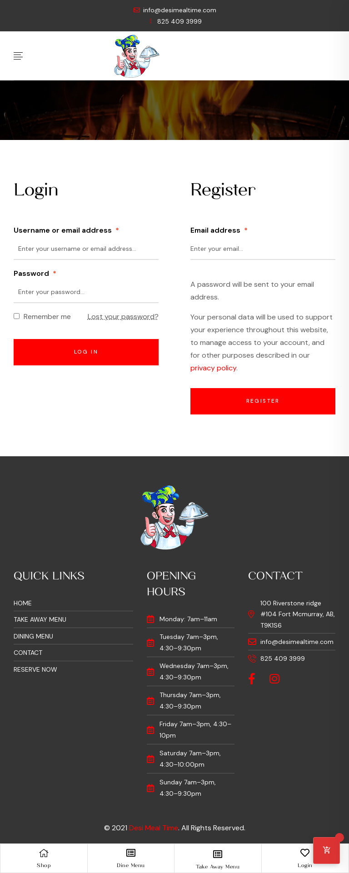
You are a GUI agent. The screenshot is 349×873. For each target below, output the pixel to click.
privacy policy (213, 368)
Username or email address (66, 230)
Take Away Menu (217, 866)
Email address (219, 230)
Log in (86, 351)
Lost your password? (123, 316)
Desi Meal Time (153, 828)
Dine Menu (131, 865)
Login (305, 865)
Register (263, 400)
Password (35, 273)
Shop (43, 865)
